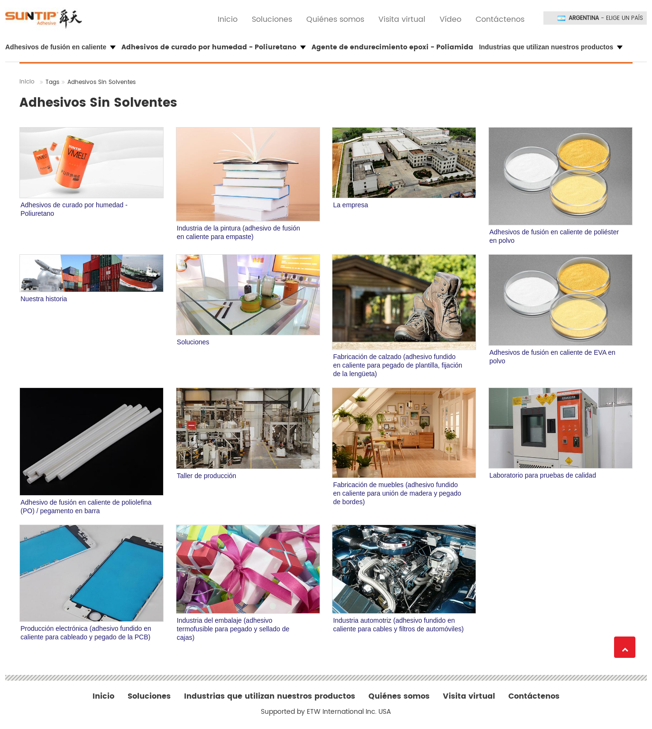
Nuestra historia (43, 299)
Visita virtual (401, 19)
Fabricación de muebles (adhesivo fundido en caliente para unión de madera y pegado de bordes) (397, 493)
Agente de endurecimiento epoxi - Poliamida (392, 47)
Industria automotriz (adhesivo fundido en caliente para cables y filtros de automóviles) (398, 625)
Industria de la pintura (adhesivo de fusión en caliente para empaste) (238, 232)
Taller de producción (206, 476)
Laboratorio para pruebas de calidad (542, 475)
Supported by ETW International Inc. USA (326, 712)
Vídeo (450, 19)
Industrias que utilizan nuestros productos (269, 696)
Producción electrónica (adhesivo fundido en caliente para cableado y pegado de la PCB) (85, 633)
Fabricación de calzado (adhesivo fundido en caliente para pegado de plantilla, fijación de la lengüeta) (397, 365)
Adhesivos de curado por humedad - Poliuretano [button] (213, 47)
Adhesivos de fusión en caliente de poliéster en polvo (554, 236)
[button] (62, 47)
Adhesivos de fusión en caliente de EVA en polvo (552, 357)
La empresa (350, 205)
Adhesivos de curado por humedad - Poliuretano (74, 209)
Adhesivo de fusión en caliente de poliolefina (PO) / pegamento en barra (85, 506)
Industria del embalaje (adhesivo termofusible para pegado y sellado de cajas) (233, 629)
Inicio (228, 19)
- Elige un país (606, 18)
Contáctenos (500, 19)
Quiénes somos (335, 19)
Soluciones (272, 19)
